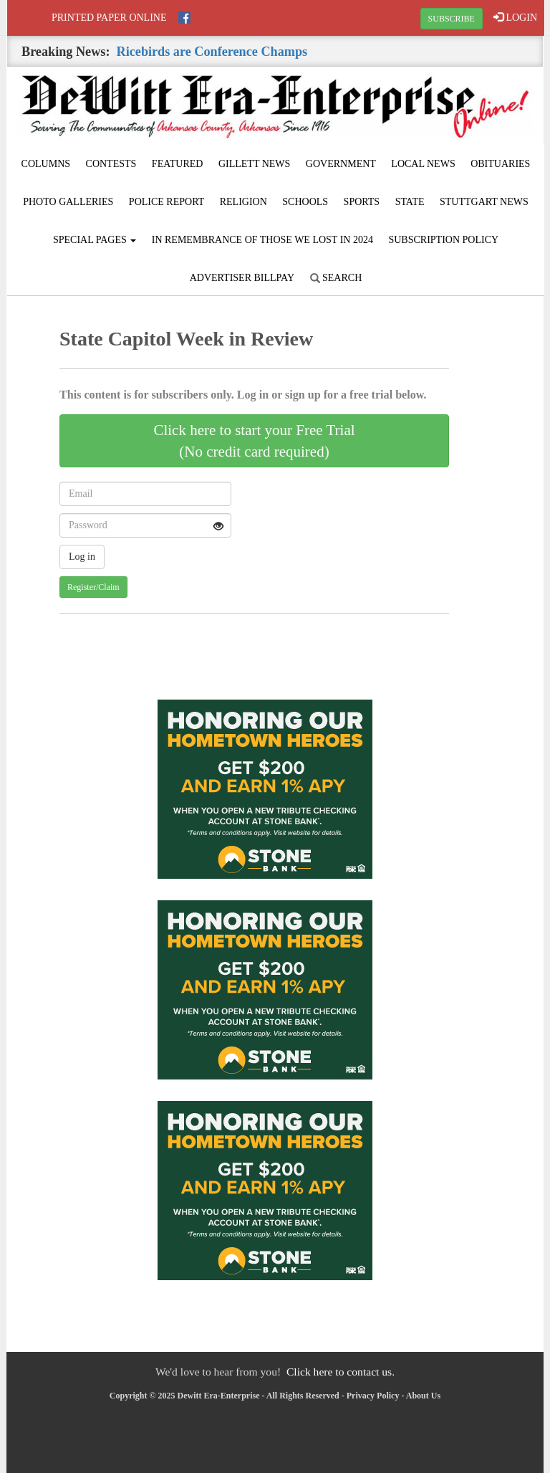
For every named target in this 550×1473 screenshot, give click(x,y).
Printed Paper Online (109, 17)
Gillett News (254, 163)
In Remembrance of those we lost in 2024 (262, 239)
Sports (362, 201)
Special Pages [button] (94, 239)
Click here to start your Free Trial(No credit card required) (253, 440)
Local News (423, 163)
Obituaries (500, 163)
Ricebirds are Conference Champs (212, 51)
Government (341, 163)
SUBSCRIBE (451, 19)
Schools (305, 201)
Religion (243, 201)
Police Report (166, 201)
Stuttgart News (484, 201)
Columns (45, 163)
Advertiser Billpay (242, 277)
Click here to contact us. (340, 1371)
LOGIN (515, 17)
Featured (177, 163)
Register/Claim (93, 587)
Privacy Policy (373, 1396)
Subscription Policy (443, 239)
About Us (423, 1396)
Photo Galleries (68, 201)
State (410, 201)
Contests (111, 163)
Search (336, 277)
